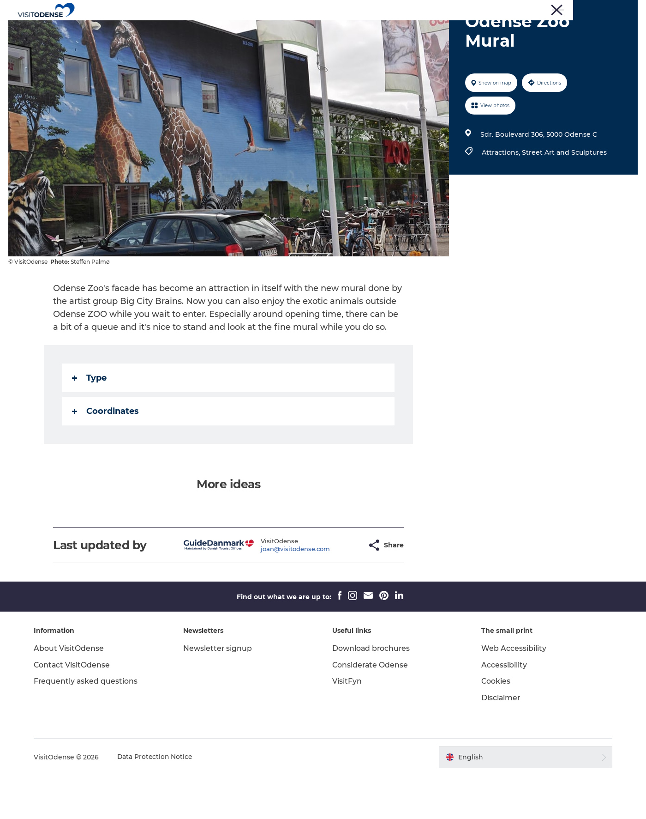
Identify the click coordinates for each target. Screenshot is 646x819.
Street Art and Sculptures (563, 196)
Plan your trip (362, 29)
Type (89, 422)
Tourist (485, 9)
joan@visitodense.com (272, 592)
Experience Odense (243, 29)
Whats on (308, 29)
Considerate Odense (370, 708)
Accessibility (503, 708)
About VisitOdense (72, 692)
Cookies (494, 725)
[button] (337, 589)
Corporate (541, 9)
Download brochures (371, 692)
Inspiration (418, 29)
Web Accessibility (512, 692)
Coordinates (105, 455)
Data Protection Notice (158, 801)
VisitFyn (347, 725)
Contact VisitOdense (75, 708)
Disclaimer (500, 741)
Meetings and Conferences (600, 9)
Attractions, (501, 196)
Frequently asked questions (89, 725)
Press (510, 9)
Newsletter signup (219, 692)
